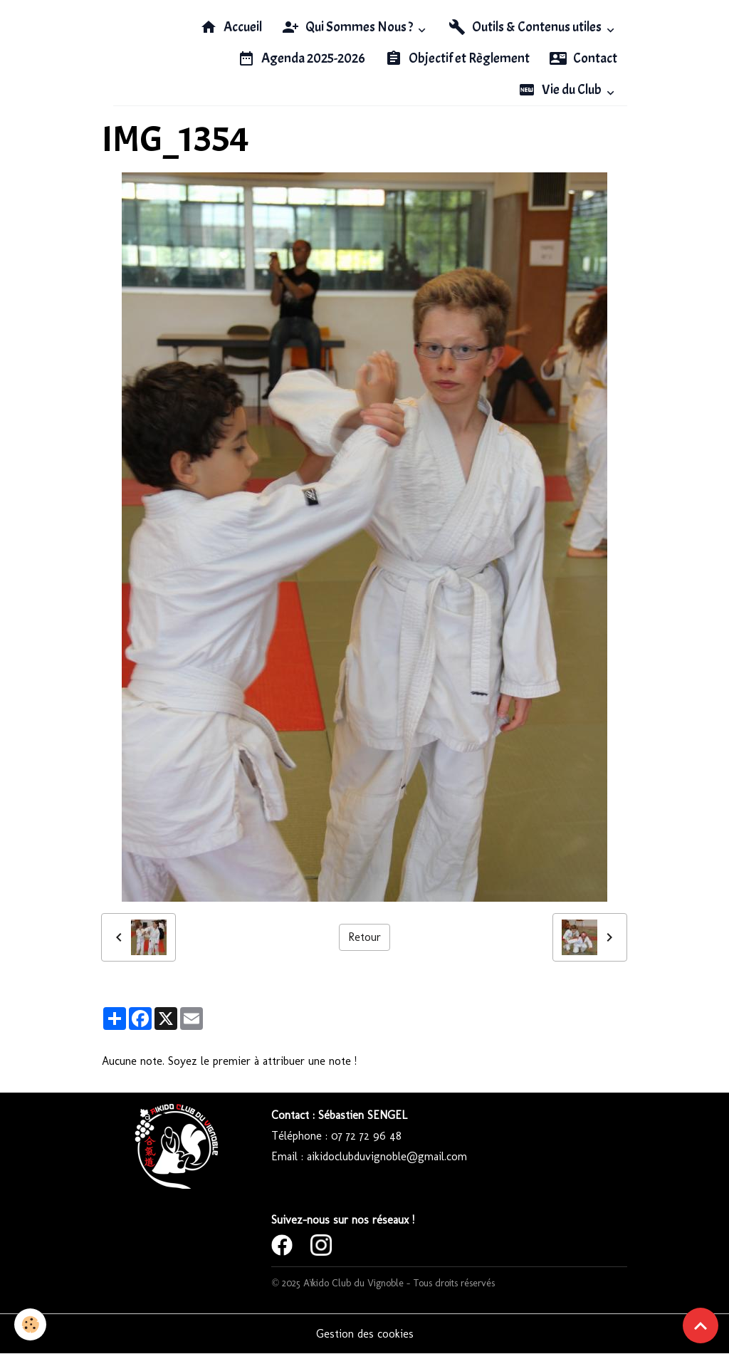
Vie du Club (561, 89)
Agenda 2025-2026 (301, 58)
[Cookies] (30, 1324)
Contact (583, 58)
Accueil (231, 27)
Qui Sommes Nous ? (348, 27)
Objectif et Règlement (457, 58)
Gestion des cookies (365, 1333)
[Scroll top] (700, 1325)
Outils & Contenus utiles (526, 27)
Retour (364, 937)
